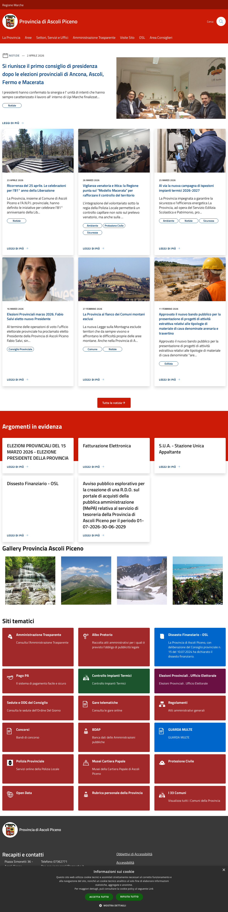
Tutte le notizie (114, 402)
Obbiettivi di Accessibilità (134, 854)
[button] (114, 905)
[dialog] (114, 889)
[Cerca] (221, 21)
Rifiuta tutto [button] (129, 896)
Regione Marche (13, 5)
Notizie (14, 55)
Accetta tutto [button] (99, 897)
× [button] (223, 870)
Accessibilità (125, 862)
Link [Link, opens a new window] (151, 888)
